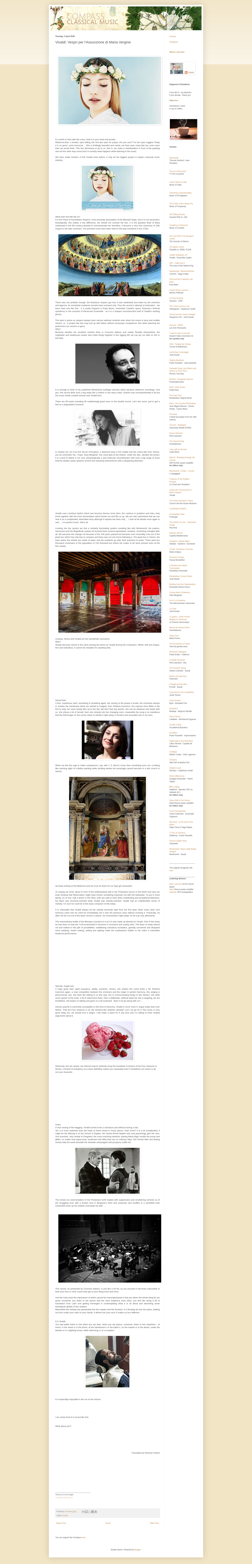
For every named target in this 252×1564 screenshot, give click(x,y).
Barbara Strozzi (176, 533)
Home (108, 1523)
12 (72, 1497)
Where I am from (176, 52)
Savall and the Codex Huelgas (182, 314)
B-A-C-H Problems (177, 600)
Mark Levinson (175, 884)
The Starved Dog (176, 441)
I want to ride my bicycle (179, 333)
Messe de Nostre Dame (179, 627)
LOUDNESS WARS (177, 509)
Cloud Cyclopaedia (177, 811)
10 (67, 1497)
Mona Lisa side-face (178, 676)
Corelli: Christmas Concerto (181, 549)
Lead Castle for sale (178, 182)
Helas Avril (173, 636)
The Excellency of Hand (179, 644)
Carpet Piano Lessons (178, 290)
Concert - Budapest (177, 425)
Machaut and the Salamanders (182, 584)
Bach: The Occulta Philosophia (182, 403)
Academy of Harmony (178, 225)
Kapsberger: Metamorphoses (181, 271)
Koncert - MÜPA (176, 325)
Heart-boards (175, 700)
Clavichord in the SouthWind (181, 692)
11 (70, 1497)
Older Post (154, 1523)
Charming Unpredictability (180, 193)
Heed (171, 889)
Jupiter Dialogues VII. (178, 255)
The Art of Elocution (177, 171)
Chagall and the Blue (178, 684)
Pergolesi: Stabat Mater (179, 541)
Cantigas (173, 752)
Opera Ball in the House (179, 800)
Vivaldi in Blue (175, 725)
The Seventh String (177, 668)
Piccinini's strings (176, 557)
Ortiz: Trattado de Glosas (180, 344)
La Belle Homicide (177, 660)
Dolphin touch (175, 768)
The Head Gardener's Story (181, 501)
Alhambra (173, 708)
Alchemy (173, 760)
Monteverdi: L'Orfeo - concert (181, 471)
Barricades (174, 158)
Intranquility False (176, 514)
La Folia (172, 609)
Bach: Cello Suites (177, 387)
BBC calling (174, 787)
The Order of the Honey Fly (181, 204)
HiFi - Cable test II (177, 263)
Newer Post (61, 1523)
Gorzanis (173, 414)
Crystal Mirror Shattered (179, 592)
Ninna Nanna (175, 716)
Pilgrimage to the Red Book (181, 741)
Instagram (173, 42)
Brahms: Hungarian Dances (181, 379)
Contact (172, 36)
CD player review (176, 247)
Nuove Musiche (176, 433)
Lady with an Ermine (178, 449)
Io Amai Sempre (176, 298)
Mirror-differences (176, 776)
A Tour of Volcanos (177, 833)
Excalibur (173, 733)
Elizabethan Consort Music (180, 576)
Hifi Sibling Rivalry (177, 214)
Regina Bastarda (176, 360)
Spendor (173, 892)
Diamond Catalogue (177, 652)
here (171, 870)
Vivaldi (65, 1515)
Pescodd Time (175, 395)
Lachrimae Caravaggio (179, 352)
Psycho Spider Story (178, 841)
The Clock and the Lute (179, 306)
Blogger (137, 1550)
